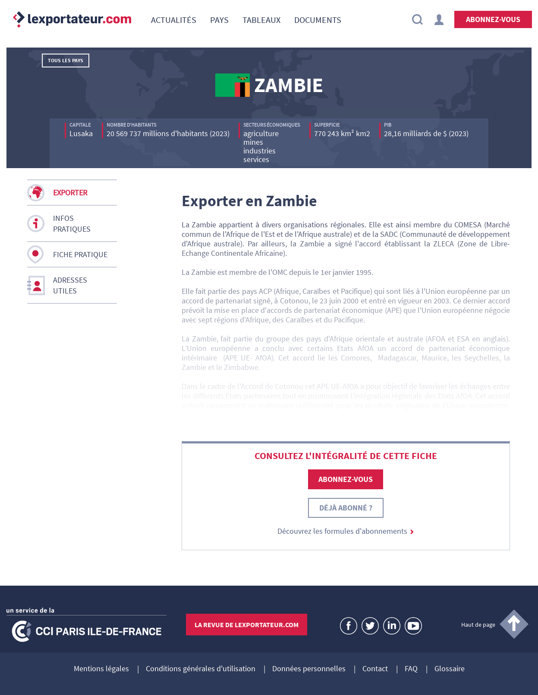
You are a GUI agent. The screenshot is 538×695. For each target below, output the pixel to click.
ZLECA (443, 244)
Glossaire (449, 669)
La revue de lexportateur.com (247, 624)
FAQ (411, 669)
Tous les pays (65, 60)
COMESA (467, 225)
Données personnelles (309, 669)
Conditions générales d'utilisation (200, 669)
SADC (389, 234)
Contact (375, 669)
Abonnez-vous (493, 19)
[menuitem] (173, 19)
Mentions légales (101, 669)
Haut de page (478, 624)
